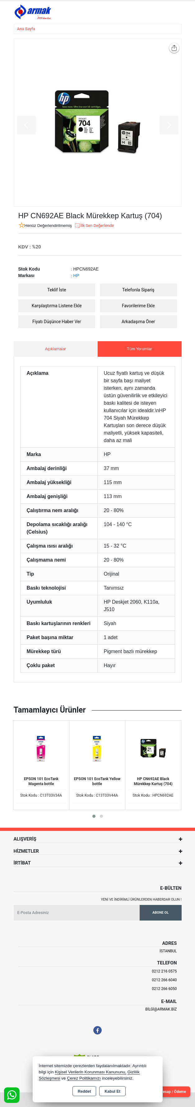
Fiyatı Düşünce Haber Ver (56, 321)
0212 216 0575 (164, 971)
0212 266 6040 (164, 980)
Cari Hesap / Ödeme (169, 1092)
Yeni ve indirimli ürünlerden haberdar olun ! (141, 899)
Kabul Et (112, 1091)
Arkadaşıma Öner (138, 321)
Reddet (84, 1091)
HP (76, 275)
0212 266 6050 (164, 989)
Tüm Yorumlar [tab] (139, 348)
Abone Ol (160, 913)
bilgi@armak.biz (161, 1009)
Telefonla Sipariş (138, 289)
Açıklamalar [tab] (55, 348)
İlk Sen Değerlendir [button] (94, 226)
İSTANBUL (168, 951)
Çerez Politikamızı (84, 1078)
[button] (94, 816)
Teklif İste (56, 289)
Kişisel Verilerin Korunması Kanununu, (90, 1072)
